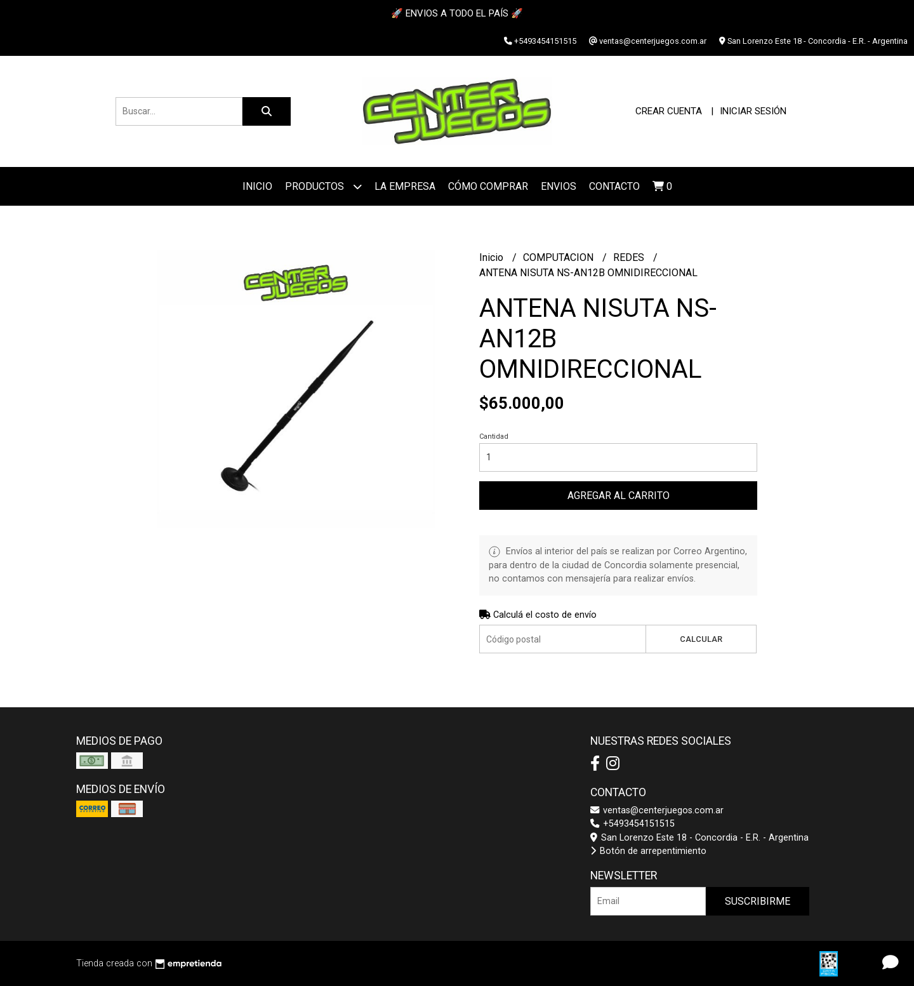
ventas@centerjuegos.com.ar (657, 810)
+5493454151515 (632, 823)
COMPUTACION (559, 257)
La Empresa (404, 186)
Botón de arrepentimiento (648, 851)
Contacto (614, 186)
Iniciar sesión (753, 111)
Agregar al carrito (618, 496)
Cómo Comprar (488, 186)
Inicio (257, 186)
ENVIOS (558, 186)
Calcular (701, 639)
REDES (630, 257)
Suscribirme (757, 901)
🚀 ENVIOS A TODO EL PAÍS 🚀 (457, 13)
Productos (323, 186)
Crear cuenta (668, 111)
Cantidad (493, 436)
